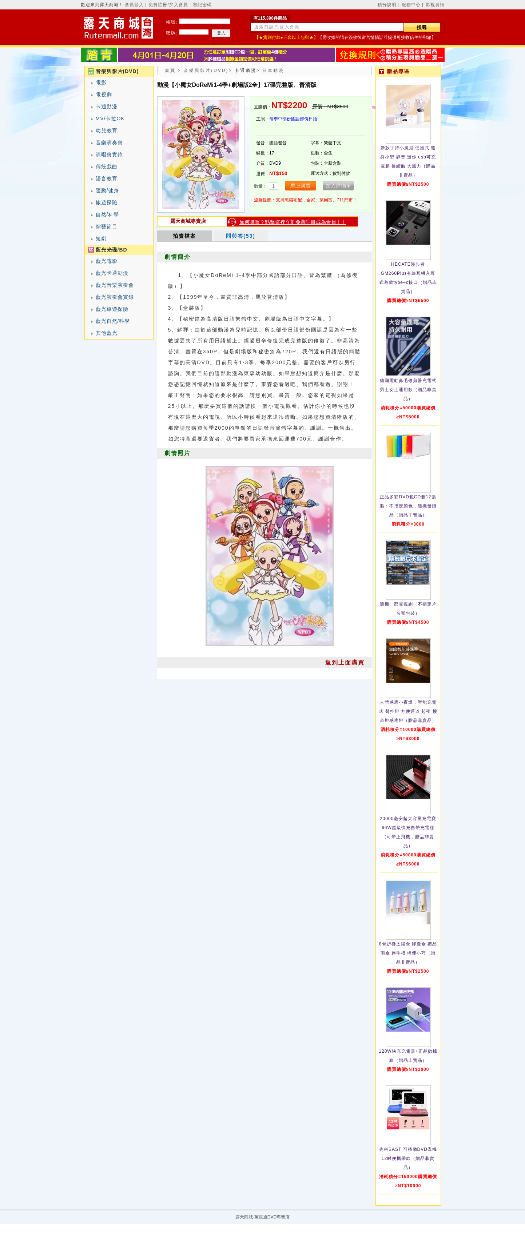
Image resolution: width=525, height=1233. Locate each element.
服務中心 (411, 4)
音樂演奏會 (109, 142)
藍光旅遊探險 (112, 309)
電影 (101, 82)
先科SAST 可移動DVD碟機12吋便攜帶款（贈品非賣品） (408, 1158)
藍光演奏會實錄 (115, 297)
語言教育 (107, 178)
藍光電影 (107, 261)
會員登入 (134, 4)
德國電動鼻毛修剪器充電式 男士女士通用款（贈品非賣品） (408, 389)
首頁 (170, 70)
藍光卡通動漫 (112, 273)
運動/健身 (107, 190)
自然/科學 (107, 214)
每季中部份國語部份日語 (293, 118)
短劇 (101, 238)
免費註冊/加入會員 (168, 4)
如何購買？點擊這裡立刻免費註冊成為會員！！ (292, 222)
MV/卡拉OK (110, 118)
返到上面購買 (345, 662)
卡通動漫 (107, 106)
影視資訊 (435, 4)
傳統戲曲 (107, 166)
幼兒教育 (107, 130)
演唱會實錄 (109, 154)
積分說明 (387, 4)
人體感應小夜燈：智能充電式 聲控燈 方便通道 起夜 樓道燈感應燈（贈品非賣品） (408, 711)
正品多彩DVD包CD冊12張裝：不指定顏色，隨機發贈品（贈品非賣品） (408, 506)
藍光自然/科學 (113, 321)
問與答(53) (240, 236)
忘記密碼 (202, 4)
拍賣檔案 (184, 236)
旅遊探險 (107, 202)
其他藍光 (107, 333)
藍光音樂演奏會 (115, 285)
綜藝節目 (107, 226)
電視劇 (104, 94)
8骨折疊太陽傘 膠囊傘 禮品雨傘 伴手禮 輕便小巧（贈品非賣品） (408, 953)
